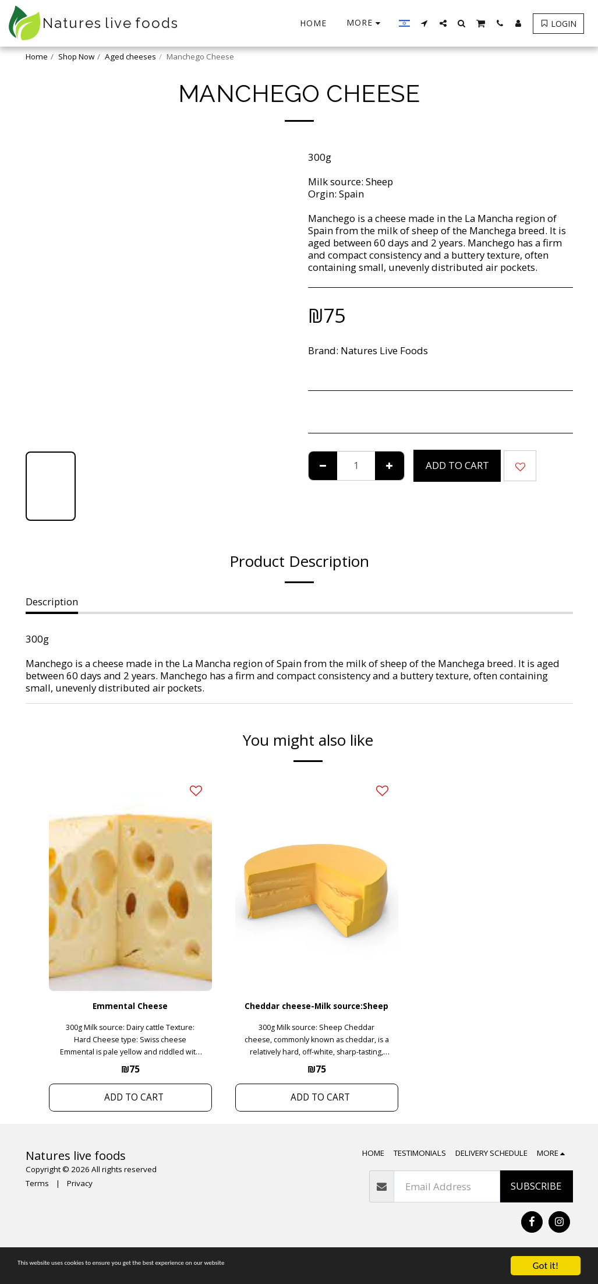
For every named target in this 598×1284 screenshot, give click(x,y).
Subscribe (536, 1205)
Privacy (80, 1202)
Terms (37, 1202)
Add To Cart (457, 465)
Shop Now (76, 56)
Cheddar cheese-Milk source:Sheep (317, 1015)
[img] (130, 882)
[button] (424, 23)
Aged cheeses (130, 56)
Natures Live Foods (384, 350)
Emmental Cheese (130, 1007)
